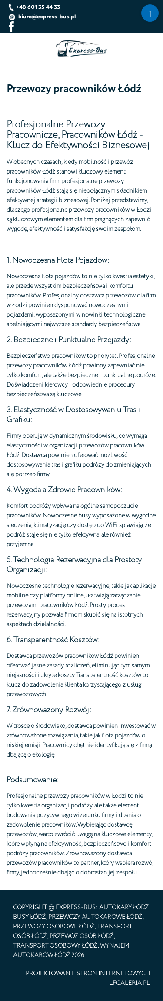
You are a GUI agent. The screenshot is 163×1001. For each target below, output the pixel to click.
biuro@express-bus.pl (42, 16)
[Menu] (150, 13)
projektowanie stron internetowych (88, 973)
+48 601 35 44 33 (34, 6)
